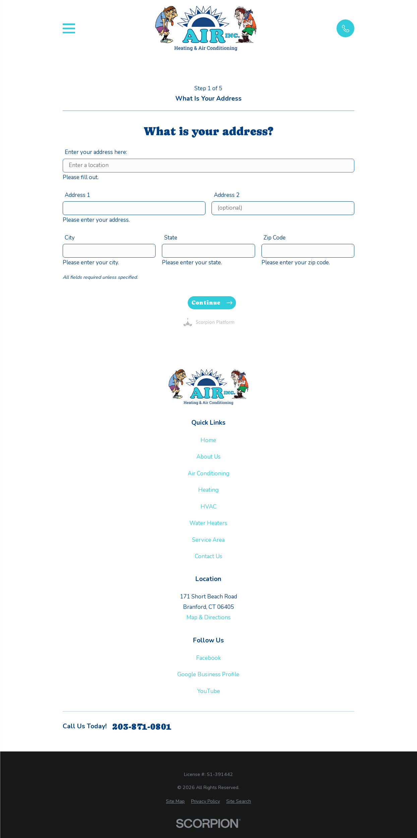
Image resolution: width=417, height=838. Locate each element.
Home (208, 440)
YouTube (208, 691)
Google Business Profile (208, 674)
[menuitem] (175, 801)
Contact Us (208, 556)
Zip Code (274, 237)
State (170, 237)
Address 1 (77, 195)
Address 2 (226, 195)
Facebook (208, 658)
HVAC (208, 507)
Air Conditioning (208, 473)
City (70, 237)
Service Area (208, 540)
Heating (208, 490)
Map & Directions (208, 617)
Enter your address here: (96, 152)
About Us (208, 457)
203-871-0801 (141, 726)
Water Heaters (208, 523)
